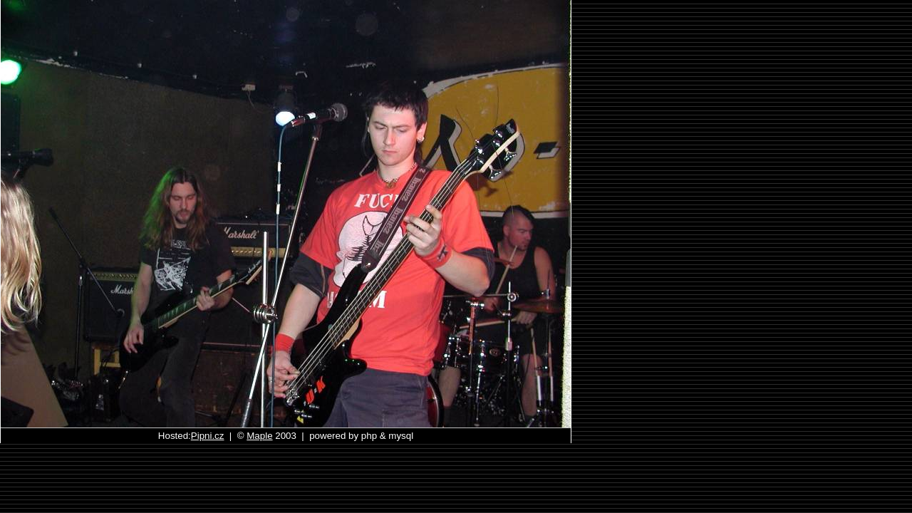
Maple (259, 435)
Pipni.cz (207, 435)
